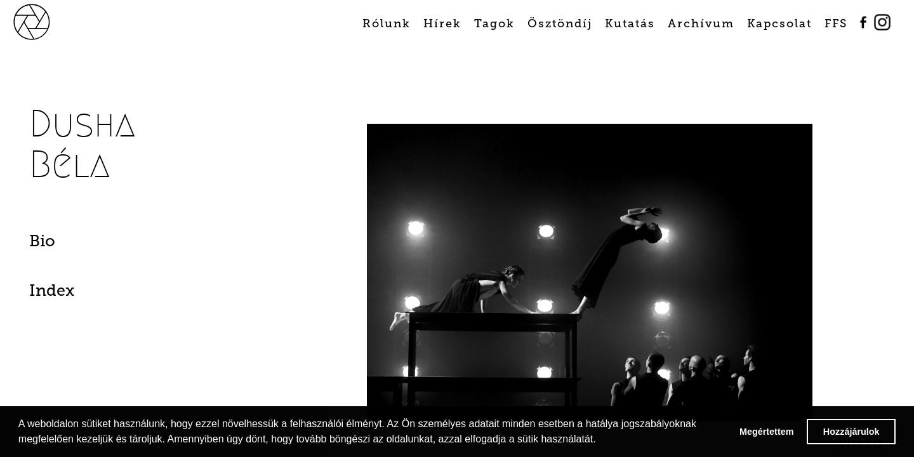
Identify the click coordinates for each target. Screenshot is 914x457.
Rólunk (386, 23)
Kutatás (630, 23)
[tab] (94, 244)
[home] (46, 20)
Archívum (701, 23)
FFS (836, 23)
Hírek (442, 23)
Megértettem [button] (766, 432)
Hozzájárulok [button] (851, 432)
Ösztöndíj (559, 23)
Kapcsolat (779, 23)
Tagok (494, 23)
